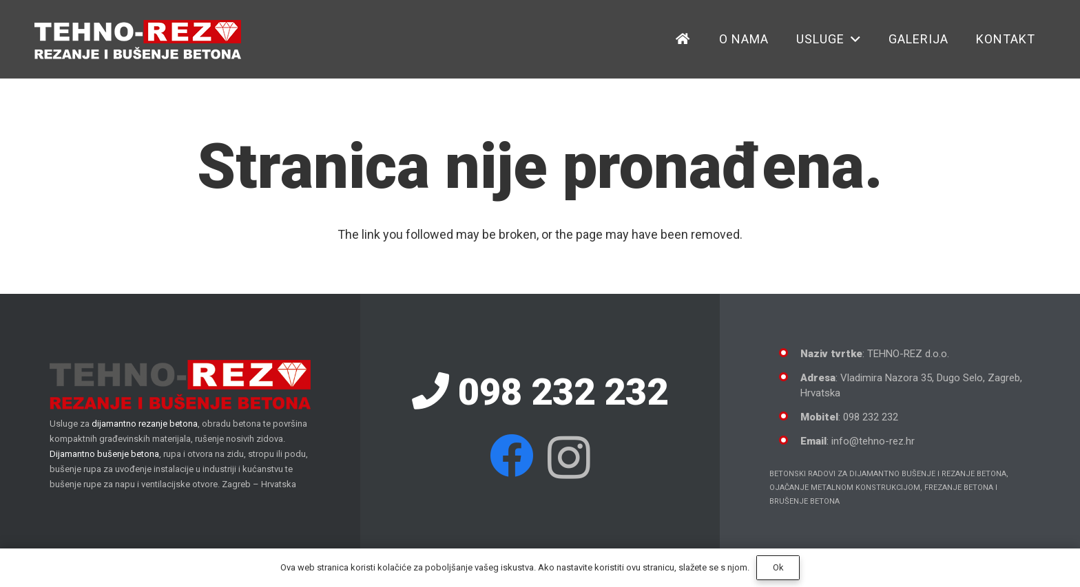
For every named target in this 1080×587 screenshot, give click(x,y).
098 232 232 (540, 392)
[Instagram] (569, 458)
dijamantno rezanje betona (145, 423)
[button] (446, 39)
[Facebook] (512, 456)
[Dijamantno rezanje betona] (137, 39)
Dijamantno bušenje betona (104, 454)
